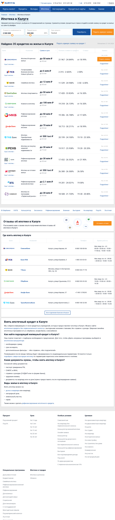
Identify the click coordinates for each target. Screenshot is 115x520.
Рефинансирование (53, 210)
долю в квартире (12, 390)
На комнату (89, 447)
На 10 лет (33, 427)
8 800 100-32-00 (81, 303)
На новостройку (91, 440)
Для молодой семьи (10, 497)
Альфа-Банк (25, 292)
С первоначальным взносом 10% (70, 464)
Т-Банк (23, 270)
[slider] (12, 35)
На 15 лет (33, 430)
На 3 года (33, 420)
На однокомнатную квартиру (95, 420)
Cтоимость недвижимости (12, 30)
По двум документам (65, 461)
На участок (89, 453)
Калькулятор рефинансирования (70, 448)
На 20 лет (33, 434)
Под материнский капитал (12, 513)
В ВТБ (16, 210)
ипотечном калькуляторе (14, 340)
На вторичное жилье (92, 437)
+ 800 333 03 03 (81, 260)
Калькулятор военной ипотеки (69, 429)
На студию (89, 430)
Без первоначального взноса (68, 444)
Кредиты (23, 9)
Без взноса (38, 210)
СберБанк (24, 281)
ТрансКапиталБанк (28, 303)
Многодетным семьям (11, 510)
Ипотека (45, 9)
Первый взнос (32, 30)
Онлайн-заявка (63, 432)
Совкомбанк (25, 248)
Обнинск (33, 478)
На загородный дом (92, 457)
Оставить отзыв (102, 223)
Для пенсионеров (9, 503)
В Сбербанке (5, 210)
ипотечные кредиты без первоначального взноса (24, 328)
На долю (88, 427)
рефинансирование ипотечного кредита (38, 403)
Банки (101, 9)
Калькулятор (26, 210)
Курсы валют (9, 9)
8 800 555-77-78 (81, 270)
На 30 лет (33, 437)
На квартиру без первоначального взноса (67, 425)
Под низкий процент (10, 420)
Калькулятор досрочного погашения (67, 440)
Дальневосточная (9, 475)
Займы (92, 9)
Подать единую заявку (102, 32)
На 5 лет (33, 424)
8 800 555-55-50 (81, 281)
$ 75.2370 (87, 3)
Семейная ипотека (9, 481)
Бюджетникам (8, 478)
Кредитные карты (76, 9)
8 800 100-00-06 (81, 248)
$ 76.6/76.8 (57, 3)
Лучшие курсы (46, 3)
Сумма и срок (45, 50)
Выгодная (76, 210)
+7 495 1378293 (81, 292)
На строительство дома (93, 443)
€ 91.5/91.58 (67, 3)
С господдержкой (9, 507)
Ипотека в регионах (37, 475)
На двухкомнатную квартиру (95, 424)
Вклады (34, 9)
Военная (66, 210)
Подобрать (81, 32)
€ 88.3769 (96, 3)
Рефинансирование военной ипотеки (13, 486)
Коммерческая (90, 450)
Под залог (61, 458)
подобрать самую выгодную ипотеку (18, 356)
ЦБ (80, 3)
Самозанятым (63, 420)
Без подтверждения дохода (68, 454)
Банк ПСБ (24, 260)
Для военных (7, 493)
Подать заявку (104, 59)
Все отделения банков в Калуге (57, 313)
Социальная (7, 500)
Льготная (108, 210)
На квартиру (88, 210)
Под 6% (98, 210)
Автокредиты (58, 9)
